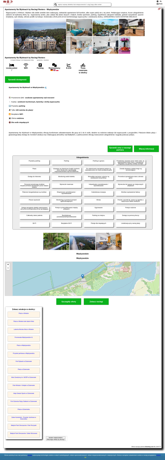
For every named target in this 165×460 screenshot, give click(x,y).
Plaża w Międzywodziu (24, 345)
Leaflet (146, 295)
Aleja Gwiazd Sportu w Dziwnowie (23, 393)
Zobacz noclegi (96, 302)
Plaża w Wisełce (24, 313)
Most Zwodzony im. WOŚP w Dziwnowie (23, 377)
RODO (159, 455)
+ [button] (8, 265)
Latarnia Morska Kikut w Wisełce (24, 329)
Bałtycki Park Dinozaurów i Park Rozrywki (23, 425)
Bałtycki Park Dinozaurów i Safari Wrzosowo (23, 433)
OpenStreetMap (155, 295)
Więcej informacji (146, 149)
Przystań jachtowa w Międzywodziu (23, 353)
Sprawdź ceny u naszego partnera (120, 149)
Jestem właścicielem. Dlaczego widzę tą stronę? (56, 438)
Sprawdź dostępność (17, 80)
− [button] (8, 268)
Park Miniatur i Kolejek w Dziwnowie (24, 385)
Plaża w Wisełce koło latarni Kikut (23, 321)
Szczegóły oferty (69, 302)
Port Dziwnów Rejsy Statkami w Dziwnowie (24, 401)
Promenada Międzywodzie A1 (24, 337)
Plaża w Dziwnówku (24, 409)
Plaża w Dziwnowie (24, 369)
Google (30, 455)
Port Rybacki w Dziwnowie (24, 361)
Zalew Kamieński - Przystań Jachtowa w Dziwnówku (23, 418)
